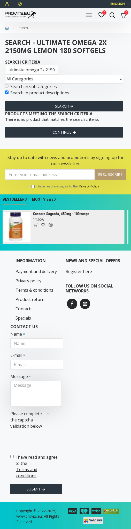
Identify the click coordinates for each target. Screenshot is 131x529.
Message (19, 376)
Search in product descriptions (37, 93)
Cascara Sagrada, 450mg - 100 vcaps (62, 214)
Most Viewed (44, 199)
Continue (61, 132)
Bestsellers (15, 199)
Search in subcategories (31, 86)
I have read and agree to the (65, 186)
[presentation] (46, 439)
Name (16, 334)
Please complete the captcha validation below (26, 420)
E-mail (16, 355)
